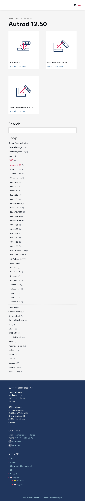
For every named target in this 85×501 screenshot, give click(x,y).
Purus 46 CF (15, 280)
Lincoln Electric (15, 337)
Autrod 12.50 (15, 165)
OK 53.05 (14, 246)
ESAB (17, 18)
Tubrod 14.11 (15, 289)
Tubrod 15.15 (15, 302)
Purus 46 (13, 276)
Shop (12, 470)
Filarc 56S (14, 199)
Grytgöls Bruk (14, 316)
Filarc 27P (14, 182)
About (13, 462)
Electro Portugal (15, 148)
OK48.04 (14, 263)
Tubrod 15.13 (15, 293)
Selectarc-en (14, 367)
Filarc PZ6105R (16, 212)
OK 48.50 (14, 238)
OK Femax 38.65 (17, 255)
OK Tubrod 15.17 (17, 259)
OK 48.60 (14, 242)
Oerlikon (12, 363)
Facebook (16, 441)
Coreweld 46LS (16, 178)
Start (12, 458)
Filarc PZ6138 (15, 221)
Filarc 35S (14, 191)
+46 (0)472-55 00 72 (24, 438)
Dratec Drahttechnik (17, 143)
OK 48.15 (14, 234)
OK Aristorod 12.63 (18, 251)
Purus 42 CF (15, 272)
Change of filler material (21, 466)
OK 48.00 (14, 225)
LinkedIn (16, 445)
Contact (13, 474)
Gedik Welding (15, 312)
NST (10, 359)
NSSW (11, 355)
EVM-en (12, 308)
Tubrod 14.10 (15, 285)
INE (10, 325)
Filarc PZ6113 (15, 216)
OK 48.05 (14, 229)
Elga (10, 156)
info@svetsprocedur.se (25, 435)
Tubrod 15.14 (15, 298)
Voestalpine (13, 372)
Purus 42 (14, 268)
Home (10, 18)
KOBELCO (12, 333)
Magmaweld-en (15, 346)
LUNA (10, 342)
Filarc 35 (13, 187)
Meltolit (11, 350)
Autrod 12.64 (15, 174)
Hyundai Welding (16, 320)
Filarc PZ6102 (15, 208)
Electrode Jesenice (16, 152)
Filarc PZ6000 (16, 204)
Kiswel (11, 329)
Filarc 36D (14, 195)
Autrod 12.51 (15, 169)
